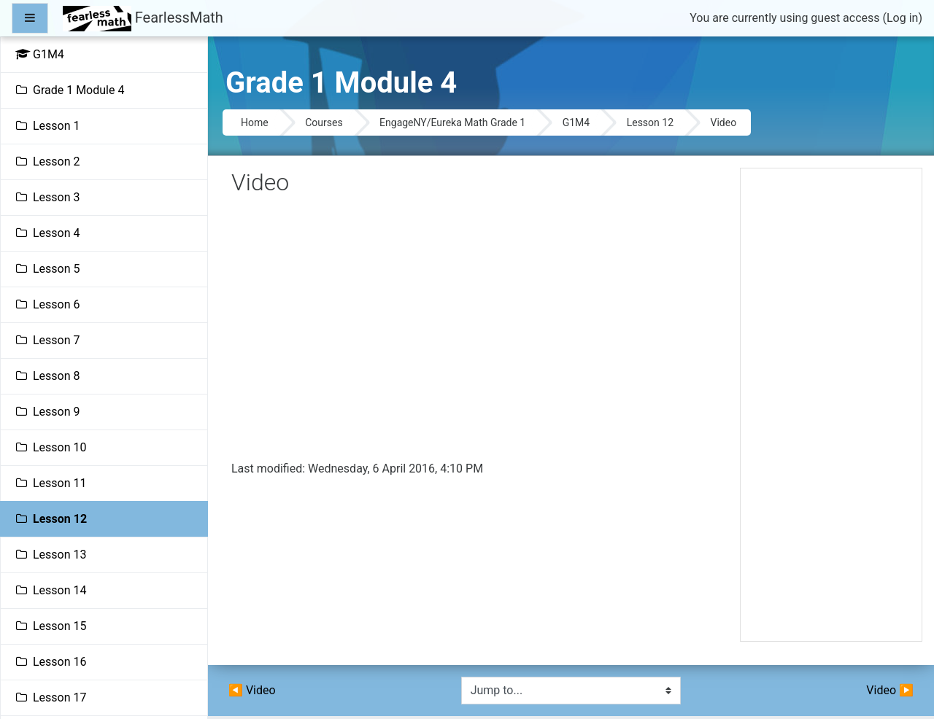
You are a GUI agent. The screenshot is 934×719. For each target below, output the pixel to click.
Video (724, 122)
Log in (902, 18)
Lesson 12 (650, 122)
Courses (323, 122)
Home (255, 122)
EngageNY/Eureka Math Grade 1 (452, 122)
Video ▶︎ (890, 690)
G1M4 (576, 122)
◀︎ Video (252, 690)
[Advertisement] (831, 410)
